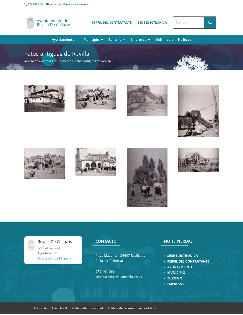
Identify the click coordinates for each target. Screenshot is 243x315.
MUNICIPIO (176, 272)
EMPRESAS (175, 284)
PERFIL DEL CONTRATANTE (188, 261)
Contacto (40, 308)
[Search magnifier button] (210, 22)
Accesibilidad (148, 308)
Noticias (184, 40)
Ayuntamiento (63, 40)
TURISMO (174, 278)
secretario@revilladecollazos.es (70, 4)
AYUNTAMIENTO (180, 267)
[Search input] (189, 22)
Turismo (115, 40)
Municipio (91, 40)
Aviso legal (59, 308)
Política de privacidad (87, 308)
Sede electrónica (152, 22)
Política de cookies (121, 308)
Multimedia (164, 40)
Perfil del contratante (112, 22)
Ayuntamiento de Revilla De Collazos (54, 22)
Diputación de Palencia (54, 258)
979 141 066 (35, 4)
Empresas (138, 40)
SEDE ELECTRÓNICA (182, 255)
